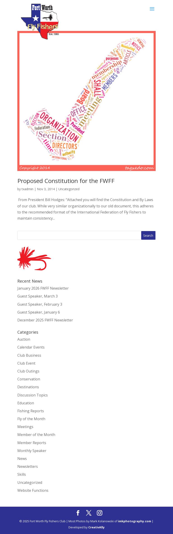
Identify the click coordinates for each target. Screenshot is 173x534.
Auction (23, 339)
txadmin (27, 189)
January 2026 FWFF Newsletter (43, 288)
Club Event (26, 363)
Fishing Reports (30, 410)
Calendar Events (31, 347)
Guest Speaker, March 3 (37, 296)
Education (25, 402)
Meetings (25, 426)
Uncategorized (69, 189)
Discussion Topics (32, 395)
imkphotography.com (134, 521)
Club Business (29, 355)
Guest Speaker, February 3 (39, 304)
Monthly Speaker (31, 450)
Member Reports (31, 442)
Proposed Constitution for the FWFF (65, 181)
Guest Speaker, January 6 (38, 312)
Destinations (28, 386)
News (22, 458)
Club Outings (28, 371)
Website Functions (32, 490)
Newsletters (27, 466)
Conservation (28, 379)
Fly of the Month (31, 418)
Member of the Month (36, 434)
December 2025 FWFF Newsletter (45, 320)
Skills (21, 474)
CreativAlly (96, 527)
